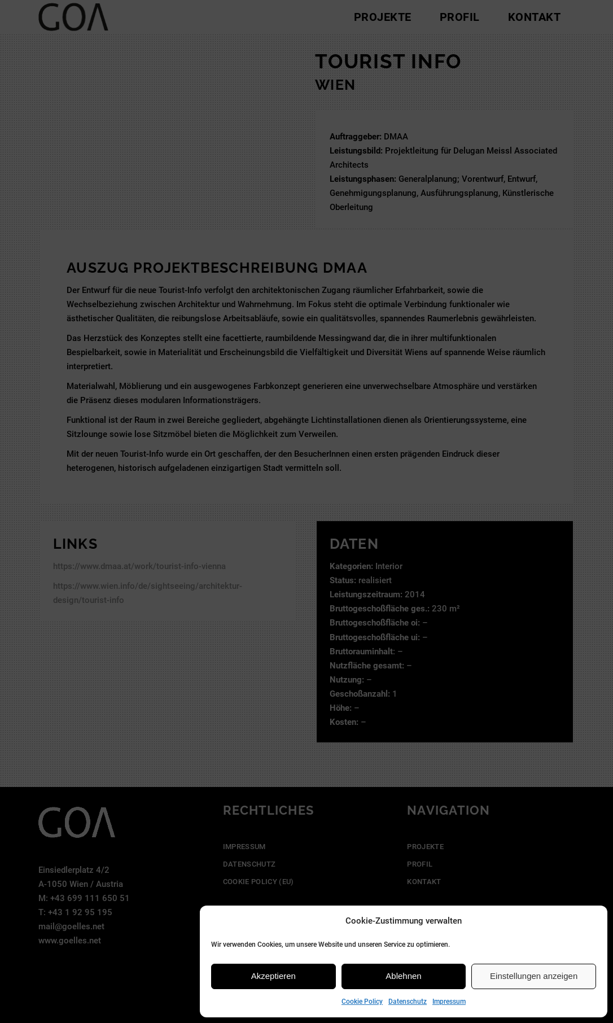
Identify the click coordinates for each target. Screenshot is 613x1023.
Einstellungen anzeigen (533, 976)
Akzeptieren (273, 976)
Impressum (449, 1001)
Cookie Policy (362, 1001)
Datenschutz (407, 1001)
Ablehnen (403, 976)
